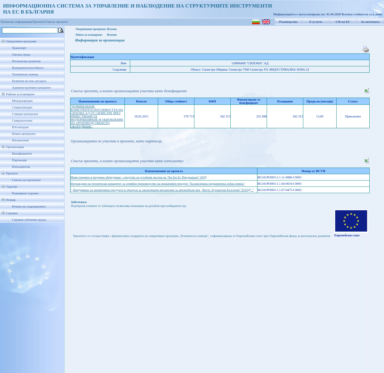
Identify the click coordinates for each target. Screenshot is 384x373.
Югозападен (20, 127)
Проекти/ (39, 21)
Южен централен (23, 133)
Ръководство (288, 21)
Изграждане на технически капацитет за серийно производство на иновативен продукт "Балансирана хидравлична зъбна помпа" (157, 183)
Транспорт (19, 48)
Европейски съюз (346, 235)
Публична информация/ (17, 21)
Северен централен (25, 114)
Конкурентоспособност (28, 67)
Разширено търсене (25, 193)
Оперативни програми (21, 41)
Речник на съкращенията (29, 206)
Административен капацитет (31, 87)
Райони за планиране (20, 94)
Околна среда (21, 54)
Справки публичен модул (29, 219)
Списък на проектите (26, 180)
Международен (22, 100)
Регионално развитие (26, 61)
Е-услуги (315, 21)
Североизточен (22, 120)
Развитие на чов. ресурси (29, 81)
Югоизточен (20, 140)
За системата (370, 21)
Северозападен (22, 107)
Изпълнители (21, 166)
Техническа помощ (25, 74)
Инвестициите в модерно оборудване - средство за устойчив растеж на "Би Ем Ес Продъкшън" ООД (138, 177)
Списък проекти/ (56, 21)
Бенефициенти (22, 153)
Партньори (19, 160)
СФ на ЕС (343, 21)
